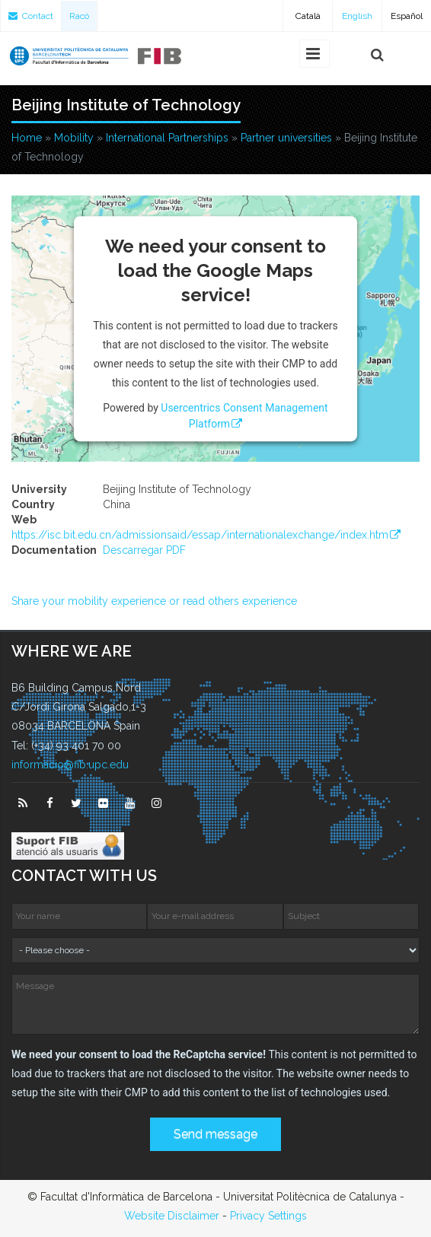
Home (26, 138)
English (357, 16)
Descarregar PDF (144, 550)
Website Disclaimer (171, 1216)
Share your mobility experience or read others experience (154, 601)
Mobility (74, 138)
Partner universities (286, 138)
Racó (79, 16)
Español (407, 16)
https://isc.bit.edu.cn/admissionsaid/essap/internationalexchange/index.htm (199, 535)
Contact (30, 16)
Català (308, 16)
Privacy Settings (268, 1216)
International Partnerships (167, 138)
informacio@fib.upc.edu (70, 764)
